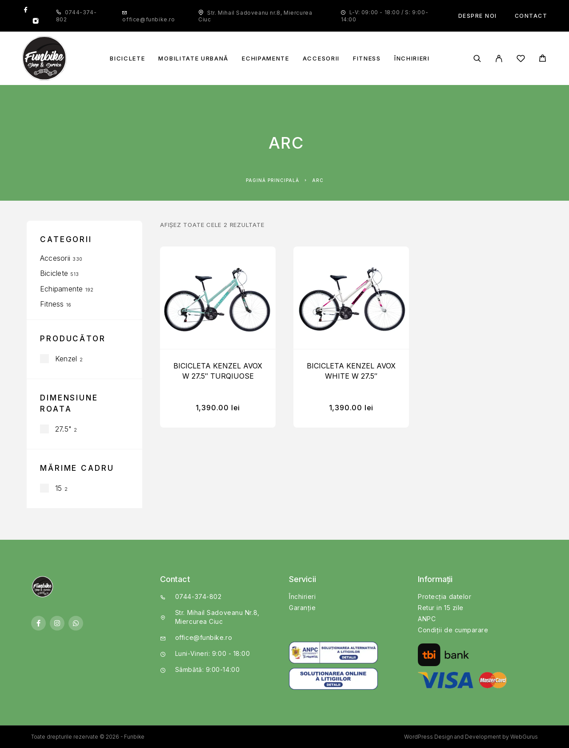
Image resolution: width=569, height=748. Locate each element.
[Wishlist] (521, 60)
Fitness (367, 58)
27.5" (63, 429)
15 (58, 488)
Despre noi (477, 15)
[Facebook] (25, 10)
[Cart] (542, 59)
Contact (531, 15)
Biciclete (127, 58)
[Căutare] (477, 58)
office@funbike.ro (148, 19)
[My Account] (499, 58)
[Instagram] (35, 22)
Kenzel (66, 358)
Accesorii (321, 58)
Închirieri (412, 58)
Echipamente (265, 58)
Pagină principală (272, 180)
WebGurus (524, 736)
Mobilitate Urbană (193, 58)
